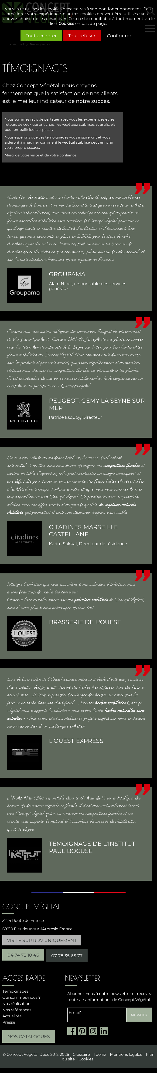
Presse (8, 1022)
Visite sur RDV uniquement (42, 940)
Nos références (16, 1010)
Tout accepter (41, 35)
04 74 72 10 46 (23, 955)
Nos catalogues (28, 1036)
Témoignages (15, 991)
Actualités (11, 1016)
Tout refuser (82, 35)
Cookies (66, 23)
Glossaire (81, 1054)
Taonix (100, 1054)
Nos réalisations (17, 1003)
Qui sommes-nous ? (21, 997)
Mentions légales (126, 1054)
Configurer (119, 35)
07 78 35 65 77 (66, 955)
